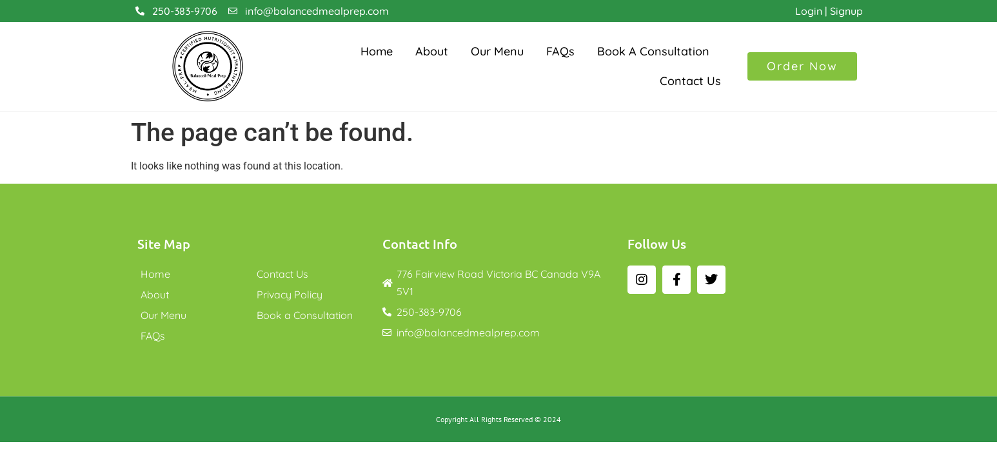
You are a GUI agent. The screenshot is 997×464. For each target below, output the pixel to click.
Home (376, 51)
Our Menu (497, 51)
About (431, 51)
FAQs (560, 51)
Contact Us (690, 80)
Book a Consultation (653, 51)
